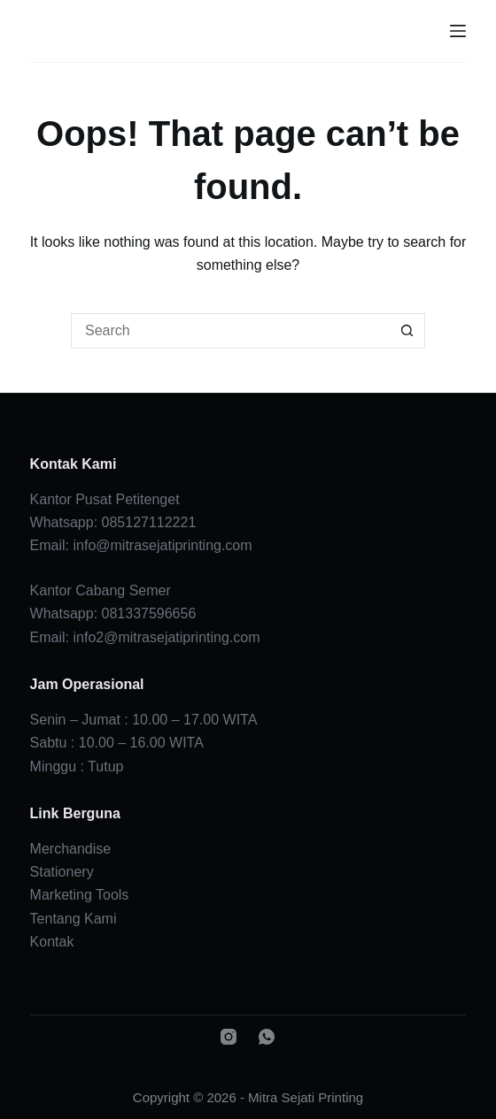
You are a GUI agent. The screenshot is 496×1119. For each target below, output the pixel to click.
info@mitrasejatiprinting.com (163, 545)
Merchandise (71, 848)
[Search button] (407, 331)
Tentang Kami (73, 918)
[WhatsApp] (267, 1037)
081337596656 (149, 613)
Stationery (62, 871)
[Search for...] (230, 331)
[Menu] (458, 31)
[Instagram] (228, 1037)
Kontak (52, 941)
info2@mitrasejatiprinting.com (167, 637)
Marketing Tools (79, 894)
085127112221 (149, 522)
